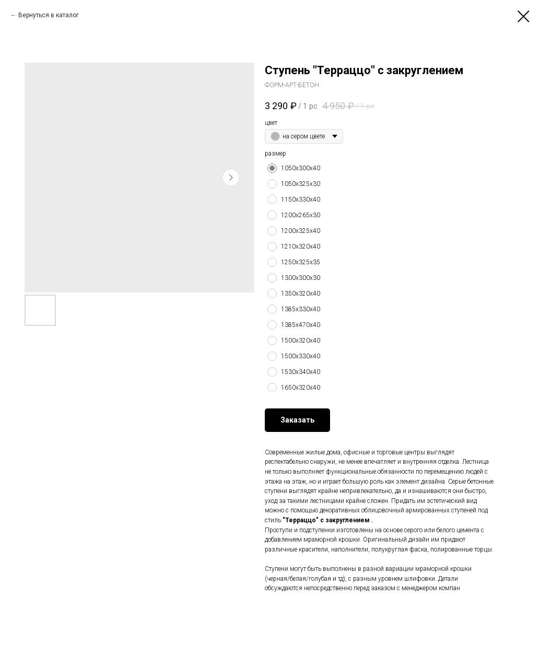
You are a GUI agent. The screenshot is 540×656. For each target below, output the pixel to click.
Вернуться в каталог (48, 15)
